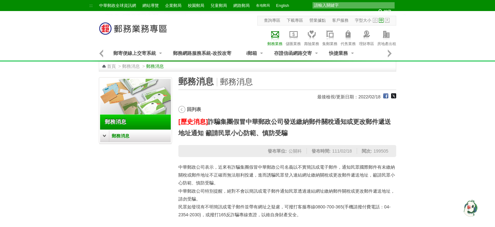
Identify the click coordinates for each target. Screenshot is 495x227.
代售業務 (348, 37)
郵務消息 (131, 66)
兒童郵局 (219, 5)
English (282, 5)
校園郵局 (196, 5)
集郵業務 (329, 37)
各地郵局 (263, 5)
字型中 (381, 20)
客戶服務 (340, 20)
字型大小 (363, 20)
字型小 (375, 20)
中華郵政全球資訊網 (117, 5)
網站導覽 (150, 5)
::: (91, 5)
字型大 (387, 20)
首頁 (111, 66)
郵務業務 (275, 37)
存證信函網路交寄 (293, 53)
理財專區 (366, 37)
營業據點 (317, 20)
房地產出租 (386, 37)
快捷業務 (338, 53)
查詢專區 (272, 20)
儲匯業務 (293, 37)
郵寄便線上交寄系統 (134, 53)
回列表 (194, 109)
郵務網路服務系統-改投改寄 (202, 53)
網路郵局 (241, 5)
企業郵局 (173, 5)
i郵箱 (251, 53)
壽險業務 (311, 37)
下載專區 (295, 20)
